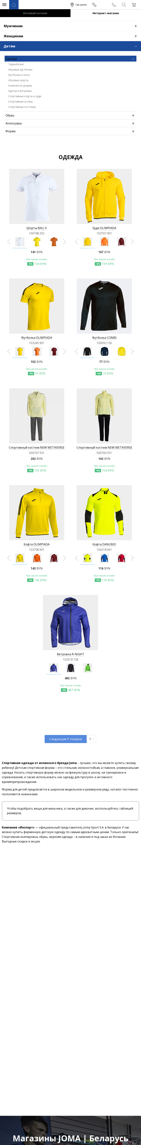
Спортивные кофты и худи (24, 96)
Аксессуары (71, 123)
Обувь (71, 115)
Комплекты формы (20, 85)
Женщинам (72, 35)
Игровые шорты (18, 80)
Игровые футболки (20, 69)
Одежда (71, 59)
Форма (71, 131)
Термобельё (16, 64)
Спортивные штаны (20, 101)
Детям (72, 45)
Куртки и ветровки (20, 91)
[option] (19, 241)
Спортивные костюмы (22, 107)
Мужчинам (72, 25)
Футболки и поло (19, 75)
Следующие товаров (65, 739)
